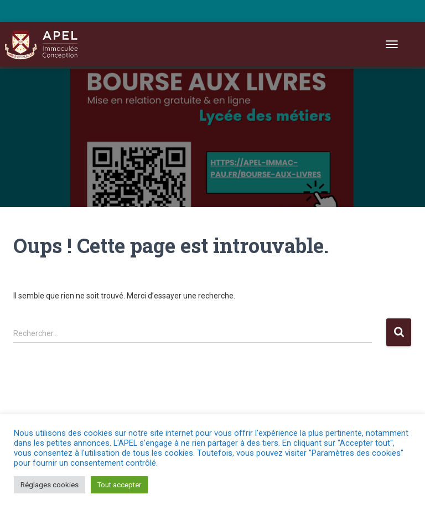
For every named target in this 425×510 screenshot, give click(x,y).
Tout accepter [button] (119, 485)
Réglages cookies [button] (49, 485)
